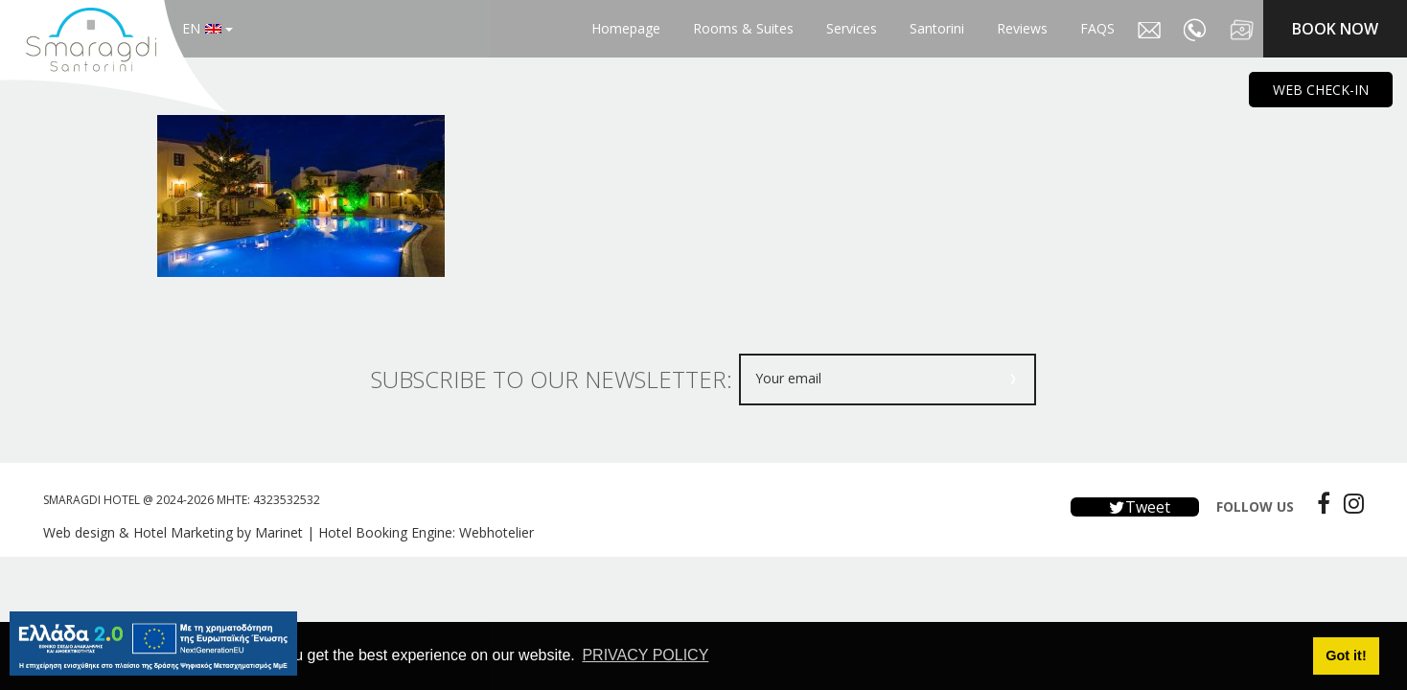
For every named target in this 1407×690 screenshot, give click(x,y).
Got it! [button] (1346, 655)
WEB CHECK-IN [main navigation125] (1321, 89)
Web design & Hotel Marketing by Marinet (173, 532)
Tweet (1134, 507)
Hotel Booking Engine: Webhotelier (426, 532)
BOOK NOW (1335, 28)
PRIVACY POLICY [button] (645, 655)
